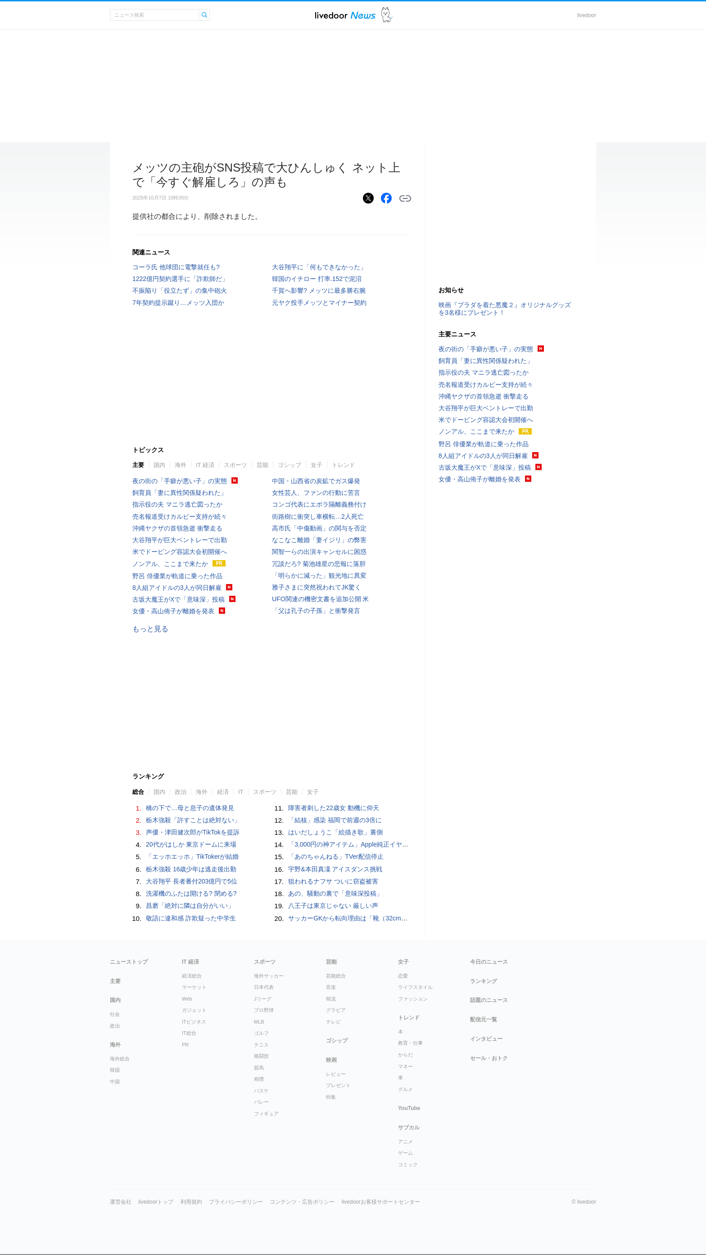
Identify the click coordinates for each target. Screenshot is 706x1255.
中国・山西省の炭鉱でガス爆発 (316, 481)
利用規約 (191, 1202)
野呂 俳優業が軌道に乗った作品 (177, 576)
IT (241, 791)
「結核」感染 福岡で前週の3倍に (335, 820)
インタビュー (486, 1039)
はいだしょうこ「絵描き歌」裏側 (335, 832)
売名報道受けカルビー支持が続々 (179, 516)
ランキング (483, 981)
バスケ (261, 1090)
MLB (259, 1021)
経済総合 (192, 976)
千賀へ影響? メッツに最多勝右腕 (319, 290)
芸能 (262, 465)
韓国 (115, 1070)
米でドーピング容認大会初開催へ (179, 551)
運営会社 (120, 1202)
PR (185, 1044)
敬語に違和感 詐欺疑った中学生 (191, 918)
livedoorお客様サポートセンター (381, 1202)
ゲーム (405, 1152)
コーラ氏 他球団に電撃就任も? (176, 267)
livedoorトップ (155, 1202)
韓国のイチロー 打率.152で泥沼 (317, 278)
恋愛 (403, 976)
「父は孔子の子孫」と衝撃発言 (316, 610)
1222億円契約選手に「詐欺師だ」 (180, 278)
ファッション (413, 998)
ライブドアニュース (345, 15)
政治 (180, 791)
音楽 (331, 987)
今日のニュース (489, 962)
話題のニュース (489, 1000)
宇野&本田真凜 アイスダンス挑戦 (335, 869)
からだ (405, 1054)
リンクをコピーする (405, 199)
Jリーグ (263, 998)
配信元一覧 (483, 1019)
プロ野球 (264, 1010)
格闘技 (261, 1056)
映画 (331, 1060)
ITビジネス (194, 1021)
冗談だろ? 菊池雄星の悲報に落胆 (319, 563)
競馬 (259, 1067)
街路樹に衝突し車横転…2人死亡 (318, 516)
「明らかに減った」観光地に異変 (319, 575)
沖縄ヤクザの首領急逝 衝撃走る (177, 528)
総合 (138, 791)
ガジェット (194, 1010)
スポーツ (235, 465)
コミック (408, 1164)
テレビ (333, 1021)
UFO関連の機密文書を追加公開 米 (320, 599)
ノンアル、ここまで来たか (170, 563)
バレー (261, 1102)
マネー (405, 1066)
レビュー (336, 1074)
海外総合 (120, 1058)
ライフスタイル (415, 987)
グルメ (405, 1089)
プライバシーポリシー (236, 1202)
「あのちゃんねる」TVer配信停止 (336, 856)
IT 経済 (205, 465)
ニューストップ (129, 962)
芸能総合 (336, 976)
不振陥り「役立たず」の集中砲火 (179, 290)
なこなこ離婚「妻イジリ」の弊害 (319, 540)
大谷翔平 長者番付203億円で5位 (191, 881)
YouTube (409, 1108)
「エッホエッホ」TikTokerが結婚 (192, 856)
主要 (138, 465)
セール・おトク (489, 1058)
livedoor (586, 15)
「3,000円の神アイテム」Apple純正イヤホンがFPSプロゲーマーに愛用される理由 (404, 844)
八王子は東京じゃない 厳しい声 (333, 905)
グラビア (336, 1010)
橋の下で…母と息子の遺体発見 (190, 807)
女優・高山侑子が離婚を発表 (173, 611)
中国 (115, 1081)
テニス (261, 1044)
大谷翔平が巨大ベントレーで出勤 (179, 540)
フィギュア (266, 1113)
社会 (115, 1014)
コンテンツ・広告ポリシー (302, 1202)
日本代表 (264, 987)
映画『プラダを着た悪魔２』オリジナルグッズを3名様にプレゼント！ (505, 308)
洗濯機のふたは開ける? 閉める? (191, 893)
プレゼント (338, 1085)
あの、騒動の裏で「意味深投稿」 (335, 893)
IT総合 (189, 1033)
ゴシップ (289, 465)
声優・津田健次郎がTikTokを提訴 (193, 832)
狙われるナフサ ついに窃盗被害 (333, 881)
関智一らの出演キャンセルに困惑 (319, 551)
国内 (159, 465)
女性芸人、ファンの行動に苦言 (316, 492)
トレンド (343, 465)
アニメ (405, 1141)
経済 (223, 791)
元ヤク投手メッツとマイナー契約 (319, 302)
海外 (180, 465)
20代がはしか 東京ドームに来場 (191, 844)
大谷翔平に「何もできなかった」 (319, 267)
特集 (331, 1097)
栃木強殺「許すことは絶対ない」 (193, 820)
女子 (316, 465)
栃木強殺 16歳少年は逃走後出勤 (191, 869)
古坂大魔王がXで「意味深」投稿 (178, 599)
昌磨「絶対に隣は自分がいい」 (190, 905)
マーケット (194, 987)
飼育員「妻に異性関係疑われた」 (179, 492)
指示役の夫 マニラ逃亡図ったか (177, 504)
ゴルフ (261, 1033)
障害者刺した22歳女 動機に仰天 (333, 807)
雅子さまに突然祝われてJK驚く (316, 587)
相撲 (259, 1079)
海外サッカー (269, 976)
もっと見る (150, 629)
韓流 (331, 998)
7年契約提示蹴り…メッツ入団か (178, 302)
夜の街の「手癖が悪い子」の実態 (179, 481)
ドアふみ (387, 15)
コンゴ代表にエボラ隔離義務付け (319, 504)
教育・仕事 (410, 1043)
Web (187, 998)
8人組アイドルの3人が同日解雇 (177, 587)
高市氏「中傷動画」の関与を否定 (319, 528)
